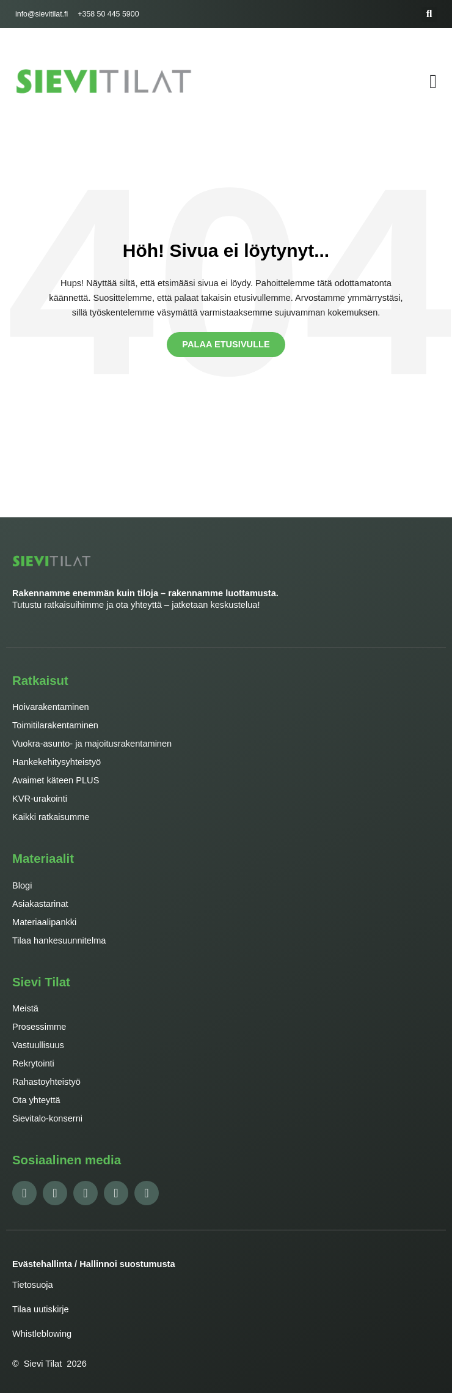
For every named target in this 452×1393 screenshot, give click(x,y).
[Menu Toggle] (433, 81)
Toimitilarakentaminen (55, 725)
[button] (429, 14)
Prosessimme (39, 1027)
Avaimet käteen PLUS (55, 780)
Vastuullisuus (38, 1045)
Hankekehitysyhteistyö (56, 762)
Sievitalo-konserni (47, 1118)
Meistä (25, 1008)
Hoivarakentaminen (50, 707)
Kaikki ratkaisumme (50, 817)
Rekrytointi (33, 1063)
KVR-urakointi (39, 799)
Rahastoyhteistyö (46, 1082)
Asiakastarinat (40, 904)
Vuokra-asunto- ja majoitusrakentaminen (92, 743)
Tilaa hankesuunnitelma (59, 940)
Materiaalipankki (44, 922)
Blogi (22, 885)
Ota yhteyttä (36, 1100)
